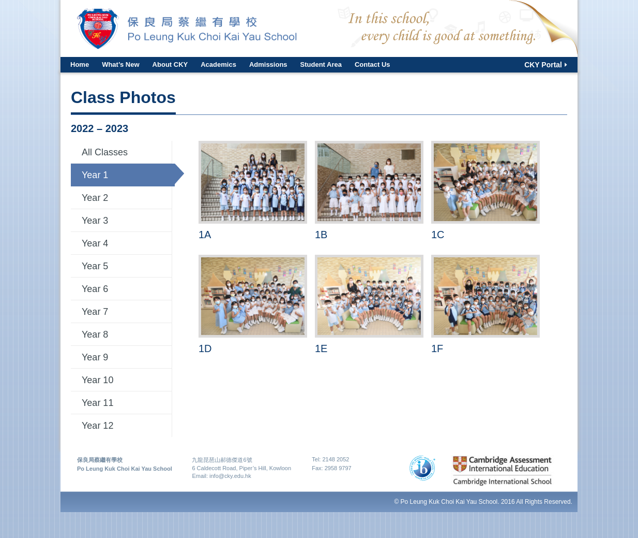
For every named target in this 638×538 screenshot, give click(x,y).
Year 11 (97, 403)
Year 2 (95, 198)
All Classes (105, 152)
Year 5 (95, 266)
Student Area (321, 64)
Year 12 (97, 425)
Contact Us (372, 64)
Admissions (268, 64)
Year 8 (95, 334)
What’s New (120, 64)
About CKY (170, 64)
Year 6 (95, 289)
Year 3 (95, 220)
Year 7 (95, 312)
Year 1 (95, 175)
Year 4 (95, 243)
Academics (218, 64)
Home (79, 64)
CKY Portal (543, 65)
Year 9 (95, 357)
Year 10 (97, 380)
